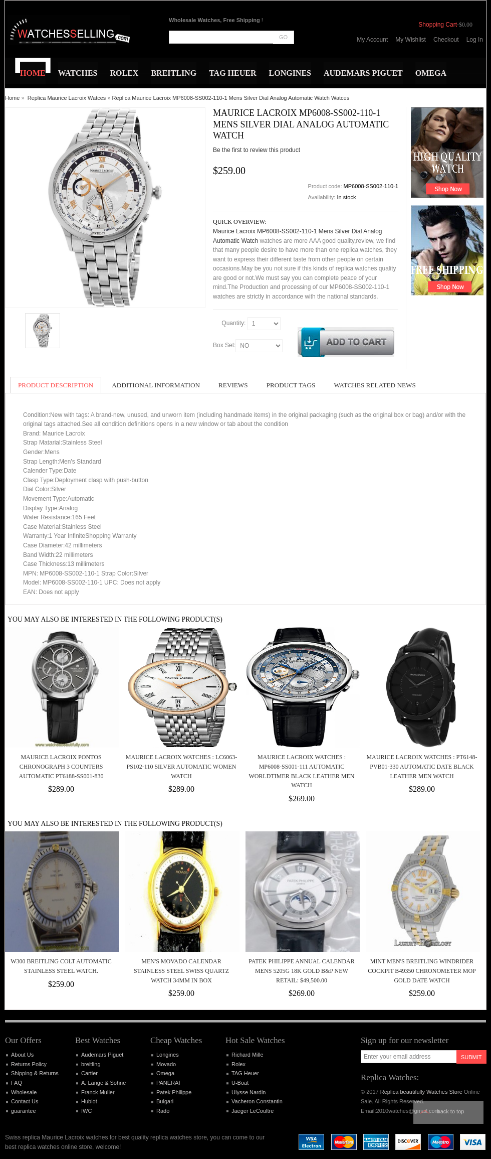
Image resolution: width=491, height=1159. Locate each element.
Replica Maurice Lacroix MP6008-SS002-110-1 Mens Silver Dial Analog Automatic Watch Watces (231, 98)
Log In (474, 39)
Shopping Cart (437, 24)
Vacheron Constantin (257, 1101)
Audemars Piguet (102, 1055)
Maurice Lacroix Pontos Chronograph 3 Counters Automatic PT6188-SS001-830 (61, 766)
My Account (372, 39)
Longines (167, 1055)
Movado (166, 1064)
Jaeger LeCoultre (252, 1111)
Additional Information (156, 385)
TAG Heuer (245, 1073)
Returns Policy (29, 1064)
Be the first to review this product (256, 150)
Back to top (450, 1111)
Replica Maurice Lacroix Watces (67, 98)
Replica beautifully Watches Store (421, 1092)
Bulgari (164, 1101)
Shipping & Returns (35, 1073)
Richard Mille (247, 1055)
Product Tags (291, 385)
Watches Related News (374, 385)
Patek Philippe (173, 1092)
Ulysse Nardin (248, 1092)
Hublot (89, 1101)
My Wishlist (410, 39)
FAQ (16, 1083)
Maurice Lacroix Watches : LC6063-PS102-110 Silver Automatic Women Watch (181, 766)
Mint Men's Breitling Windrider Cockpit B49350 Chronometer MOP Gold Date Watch (421, 970)
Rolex (238, 1064)
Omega (165, 1073)
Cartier (89, 1073)
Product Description (55, 385)
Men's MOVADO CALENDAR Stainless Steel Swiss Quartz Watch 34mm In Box (181, 970)
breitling (91, 1064)
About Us (22, 1055)
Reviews (233, 385)
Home (12, 98)
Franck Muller (98, 1092)
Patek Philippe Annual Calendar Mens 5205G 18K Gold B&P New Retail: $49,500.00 (301, 970)
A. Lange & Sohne (103, 1083)
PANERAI (168, 1083)
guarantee (23, 1111)
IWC (86, 1111)
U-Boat (240, 1083)
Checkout (446, 39)
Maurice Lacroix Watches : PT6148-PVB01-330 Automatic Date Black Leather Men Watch (421, 766)
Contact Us (24, 1101)
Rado (162, 1111)
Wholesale (24, 1092)
